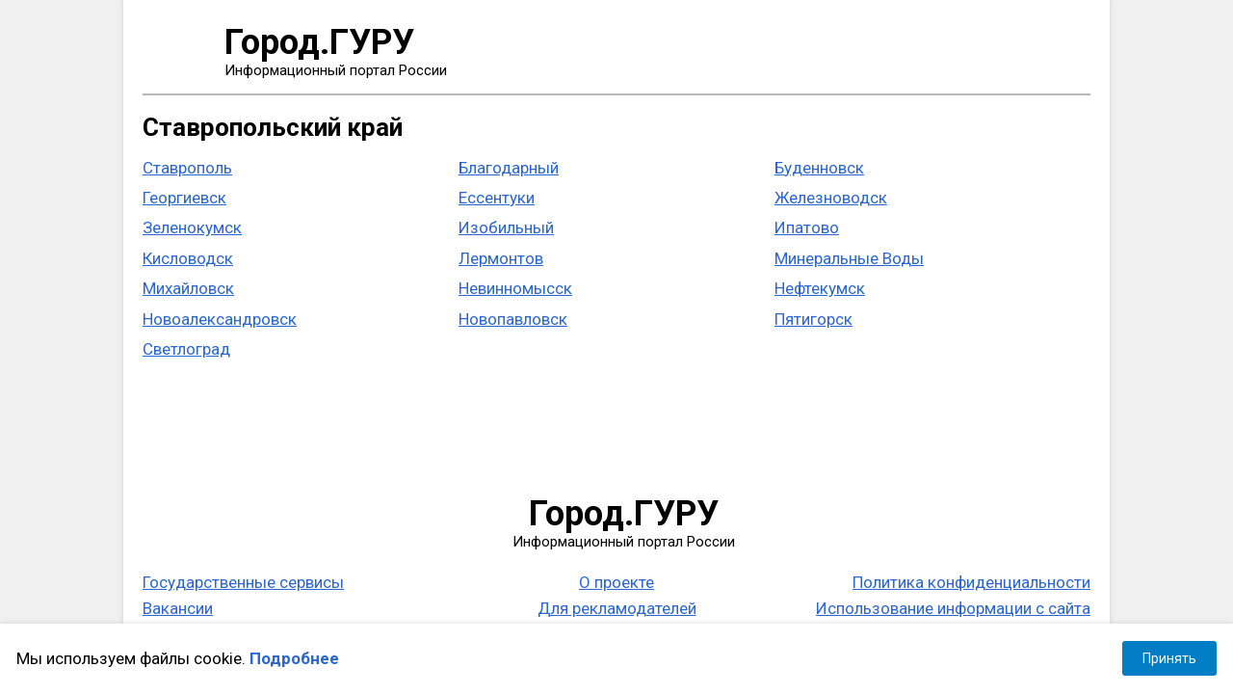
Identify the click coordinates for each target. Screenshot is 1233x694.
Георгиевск (184, 197)
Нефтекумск (819, 288)
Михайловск (188, 288)
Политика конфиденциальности (971, 582)
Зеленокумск (192, 227)
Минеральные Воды (849, 258)
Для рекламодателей (617, 608)
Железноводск (830, 197)
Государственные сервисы (243, 582)
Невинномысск (515, 288)
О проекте (616, 582)
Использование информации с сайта (953, 608)
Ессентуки (497, 197)
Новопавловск (513, 319)
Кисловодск (188, 258)
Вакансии (178, 608)
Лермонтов (501, 258)
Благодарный (509, 167)
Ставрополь (187, 167)
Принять (1169, 658)
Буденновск (819, 167)
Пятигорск (813, 319)
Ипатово (806, 227)
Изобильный (506, 227)
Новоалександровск (220, 319)
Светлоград (186, 349)
